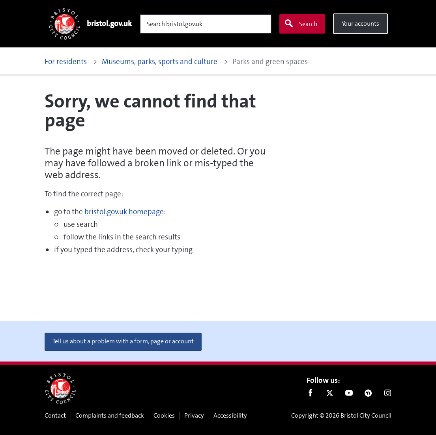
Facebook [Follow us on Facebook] (310, 394)
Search (300, 23)
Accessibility (230, 415)
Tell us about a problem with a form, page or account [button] (123, 341)
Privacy (194, 415)
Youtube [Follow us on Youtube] (349, 394)
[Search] (205, 24)
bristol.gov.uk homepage (124, 212)
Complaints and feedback (109, 415)
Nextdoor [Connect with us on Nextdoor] (368, 394)
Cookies (164, 415)
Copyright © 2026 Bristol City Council (341, 415)
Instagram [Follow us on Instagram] (387, 394)
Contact (55, 415)
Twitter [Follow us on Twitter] (329, 394)
